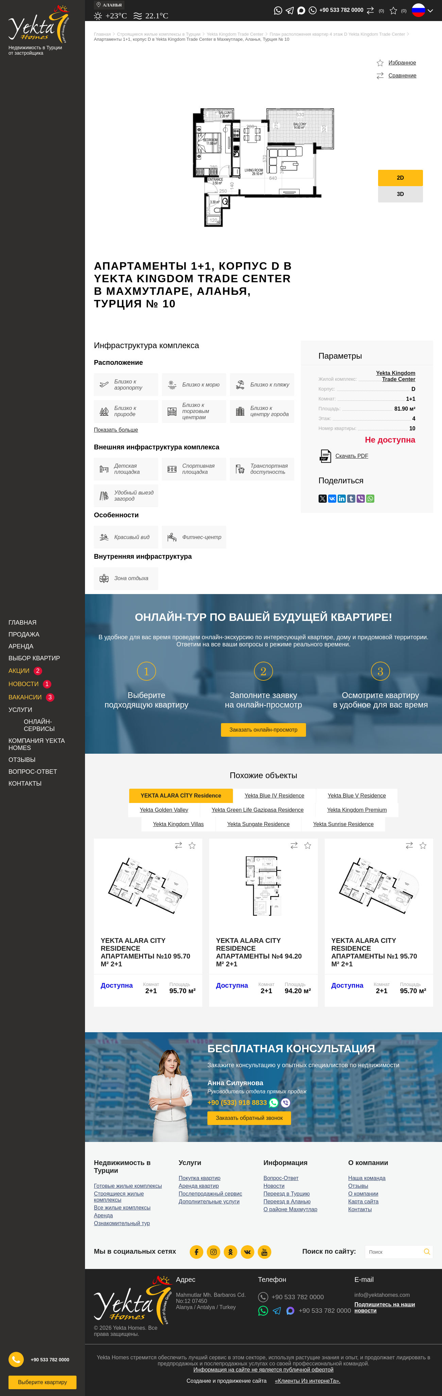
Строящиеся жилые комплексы (119, 1197)
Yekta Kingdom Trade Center (235, 34)
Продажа (23, 634)
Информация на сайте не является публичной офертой (263, 1370)
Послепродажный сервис (210, 1194)
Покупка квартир (200, 1178)
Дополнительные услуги (209, 1201)
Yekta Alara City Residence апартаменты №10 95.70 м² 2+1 (145, 952)
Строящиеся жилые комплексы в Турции (158, 34)
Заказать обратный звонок (249, 1118)
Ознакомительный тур (122, 1223)
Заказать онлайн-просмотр (264, 730)
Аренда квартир (199, 1186)
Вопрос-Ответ (32, 771)
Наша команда (367, 1178)
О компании (363, 1194)
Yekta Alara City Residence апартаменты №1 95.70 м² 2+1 (374, 952)
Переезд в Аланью (287, 1201)
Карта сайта (363, 1201)
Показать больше (116, 430)
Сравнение (403, 75)
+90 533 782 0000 (50, 1359)
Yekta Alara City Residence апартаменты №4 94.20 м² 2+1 (259, 952)
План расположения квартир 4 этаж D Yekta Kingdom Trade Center (337, 34)
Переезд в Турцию (287, 1194)
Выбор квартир (34, 658)
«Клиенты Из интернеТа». (308, 1381)
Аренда (20, 646)
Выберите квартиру (42, 1382)
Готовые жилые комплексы (128, 1186)
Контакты (24, 783)
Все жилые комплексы (122, 1208)
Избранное (402, 63)
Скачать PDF (352, 456)
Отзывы (22, 759)
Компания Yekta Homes (36, 744)
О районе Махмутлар (290, 1209)
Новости (274, 1186)
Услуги (20, 709)
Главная (22, 622)
